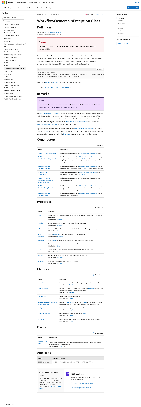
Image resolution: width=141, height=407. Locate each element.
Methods (120, 28)
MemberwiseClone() (44, 313)
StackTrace (41, 255)
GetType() (41, 308)
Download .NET (133, 8)
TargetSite (41, 261)
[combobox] (13, 17)
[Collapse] (24, 13)
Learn (39, 14)
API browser (53, 14)
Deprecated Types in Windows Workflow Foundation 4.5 (58, 107)
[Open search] (132, 2)
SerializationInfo (69, 302)
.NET (45, 14)
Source (40, 250)
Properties (121, 26)
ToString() (41, 319)
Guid (46, 131)
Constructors (121, 23)
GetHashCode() (42, 296)
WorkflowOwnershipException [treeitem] (14, 68)
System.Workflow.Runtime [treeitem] (11, 24)
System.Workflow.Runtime (53, 32)
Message (40, 244)
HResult (40, 229)
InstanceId (66, 134)
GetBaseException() (43, 288)
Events (119, 31)
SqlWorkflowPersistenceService (77, 121)
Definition (121, 18)
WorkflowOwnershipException (50, 113)
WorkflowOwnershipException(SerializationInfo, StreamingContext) (46, 180)
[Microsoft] (3, 2)
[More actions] (102, 14)
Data (39, 215)
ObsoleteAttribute (65, 87)
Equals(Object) (42, 283)
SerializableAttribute (51, 87)
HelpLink (40, 223)
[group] (70, 75)
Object (47, 82)
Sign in (137, 2)
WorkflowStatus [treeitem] (8, 93)
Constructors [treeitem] (9, 71)
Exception (55, 82)
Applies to (120, 33)
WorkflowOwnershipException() (47, 153)
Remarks (120, 21)
